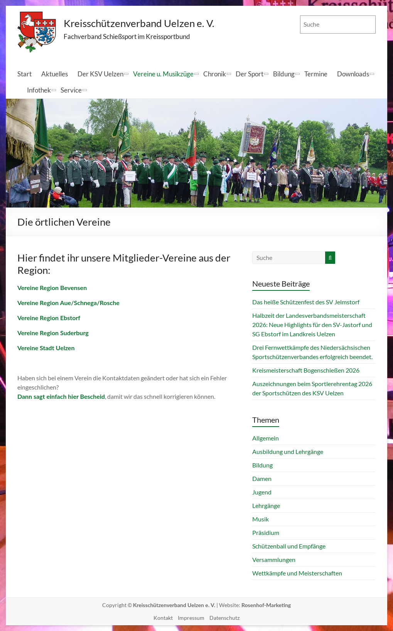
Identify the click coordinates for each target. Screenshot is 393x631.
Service (71, 90)
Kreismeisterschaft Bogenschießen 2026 (305, 370)
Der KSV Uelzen (100, 74)
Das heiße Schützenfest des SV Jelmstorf (305, 301)
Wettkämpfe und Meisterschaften (297, 573)
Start (24, 74)
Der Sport (249, 74)
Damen (262, 478)
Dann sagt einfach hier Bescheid (61, 396)
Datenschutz (224, 617)
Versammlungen (273, 559)
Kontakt (163, 617)
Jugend (262, 492)
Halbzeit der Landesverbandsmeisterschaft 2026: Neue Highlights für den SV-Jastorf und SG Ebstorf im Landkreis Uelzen (312, 324)
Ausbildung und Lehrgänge (287, 451)
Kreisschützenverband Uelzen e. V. (139, 23)
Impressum (191, 617)
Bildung (284, 74)
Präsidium (265, 532)
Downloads (353, 74)
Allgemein (265, 438)
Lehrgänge (266, 505)
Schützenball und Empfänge (289, 546)
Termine (315, 74)
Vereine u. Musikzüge (163, 74)
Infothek (39, 90)
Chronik (214, 74)
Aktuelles (54, 74)
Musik (260, 519)
